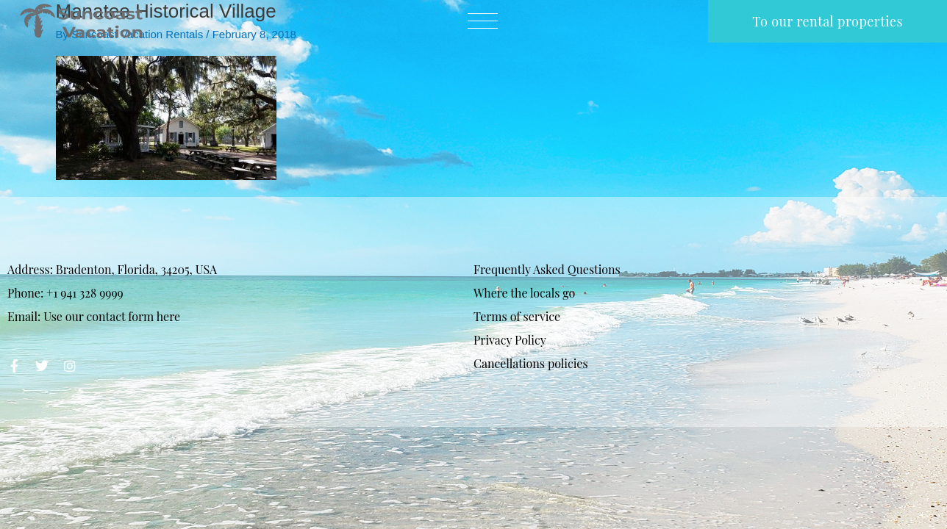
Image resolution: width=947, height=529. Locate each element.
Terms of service (517, 316)
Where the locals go (524, 293)
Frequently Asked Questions (547, 269)
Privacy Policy (510, 340)
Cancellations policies (531, 363)
